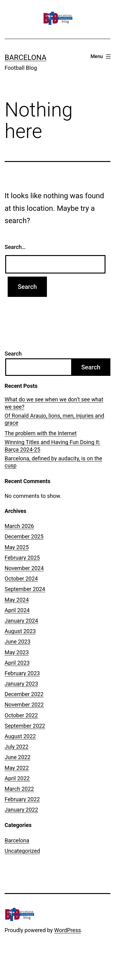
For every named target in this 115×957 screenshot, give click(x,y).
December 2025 (24, 536)
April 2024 (17, 610)
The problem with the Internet (41, 433)
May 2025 (17, 547)
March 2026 (19, 526)
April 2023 (17, 663)
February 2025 (22, 557)
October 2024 (21, 578)
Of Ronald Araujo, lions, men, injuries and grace (54, 419)
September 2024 (25, 589)
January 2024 (21, 620)
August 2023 (20, 631)
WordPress (67, 930)
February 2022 (22, 799)
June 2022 (17, 757)
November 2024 (24, 568)
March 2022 (19, 789)
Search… (15, 247)
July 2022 (17, 746)
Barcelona (25, 57)
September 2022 (25, 726)
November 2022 (24, 704)
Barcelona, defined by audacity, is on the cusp (53, 462)
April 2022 (17, 778)
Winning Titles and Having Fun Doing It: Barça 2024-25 (52, 445)
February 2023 (22, 673)
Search (13, 353)
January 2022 (21, 809)
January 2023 (21, 683)
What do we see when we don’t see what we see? (54, 403)
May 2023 (17, 652)
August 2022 (20, 736)
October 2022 (21, 715)
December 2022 (24, 694)
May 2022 (17, 768)
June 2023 (17, 641)
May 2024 (17, 600)
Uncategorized (22, 851)
